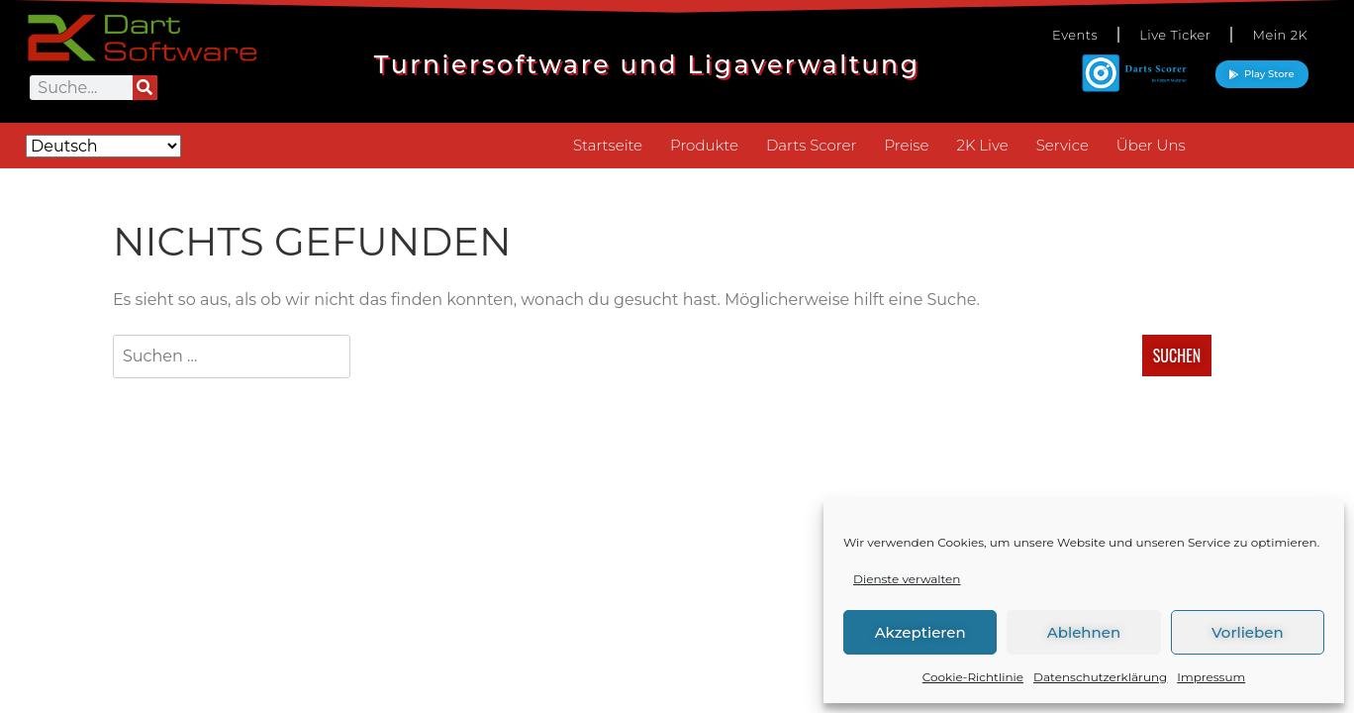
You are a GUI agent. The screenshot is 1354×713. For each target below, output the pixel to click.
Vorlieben (1247, 632)
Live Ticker (1174, 35)
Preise (906, 145)
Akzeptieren (920, 632)
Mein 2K (1279, 35)
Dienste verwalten (906, 578)
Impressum (1211, 676)
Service (1062, 145)
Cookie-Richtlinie (972, 676)
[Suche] (145, 87)
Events (1075, 35)
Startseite (607, 145)
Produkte (704, 145)
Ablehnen (1083, 632)
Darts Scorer (811, 145)
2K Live (982, 145)
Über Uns (1151, 145)
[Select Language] (103, 146)
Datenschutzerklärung (1100, 676)
